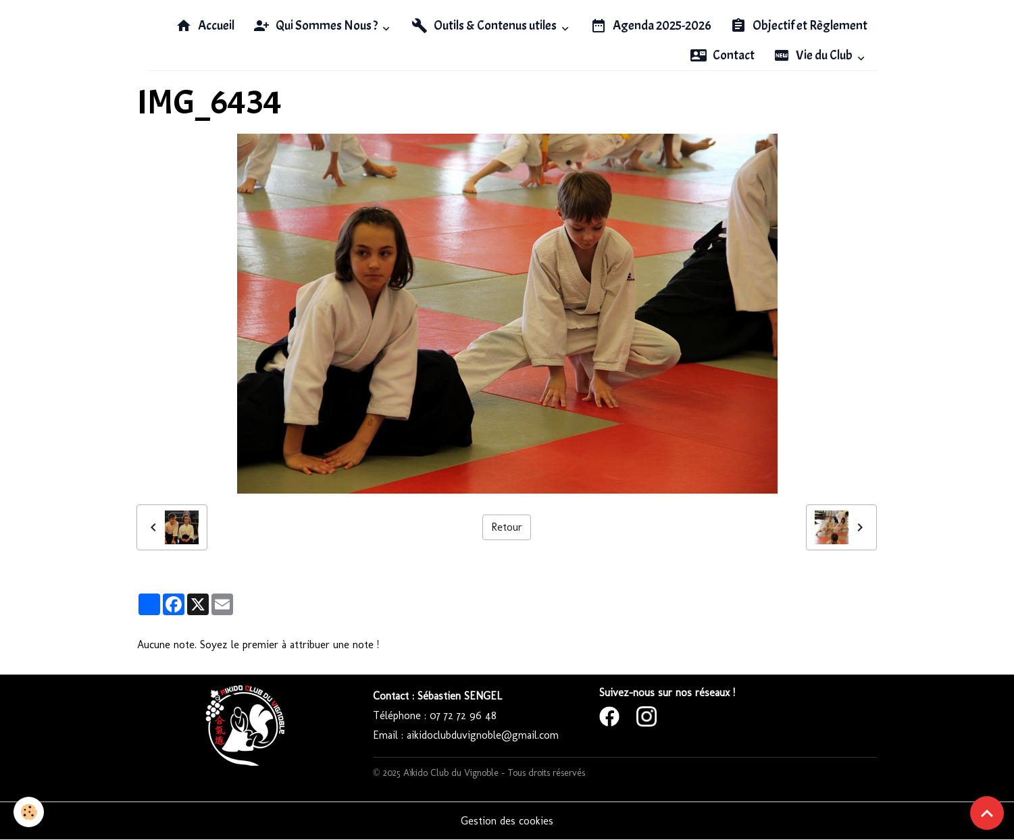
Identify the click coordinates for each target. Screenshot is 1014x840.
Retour (506, 527)
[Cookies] (29, 812)
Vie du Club (814, 55)
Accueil (205, 26)
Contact (722, 55)
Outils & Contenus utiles (485, 26)
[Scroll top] (987, 813)
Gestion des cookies (507, 820)
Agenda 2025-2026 (650, 26)
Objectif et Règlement (798, 26)
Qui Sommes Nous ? (316, 26)
